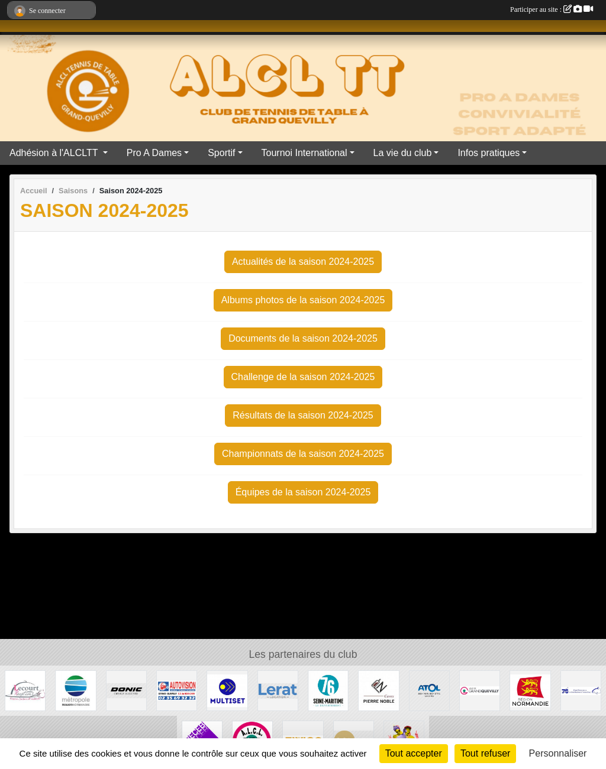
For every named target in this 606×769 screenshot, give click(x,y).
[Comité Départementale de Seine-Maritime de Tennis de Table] (580, 690)
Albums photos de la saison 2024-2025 (303, 300)
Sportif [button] (221, 153)
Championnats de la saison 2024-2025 (303, 454)
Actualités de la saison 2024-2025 (303, 262)
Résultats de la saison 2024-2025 (303, 415)
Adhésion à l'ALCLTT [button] (55, 153)
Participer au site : (551, 9)
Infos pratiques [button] (488, 153)
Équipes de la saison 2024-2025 (303, 492)
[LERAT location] (277, 690)
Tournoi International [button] (304, 153)
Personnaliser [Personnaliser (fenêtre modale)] (558, 753)
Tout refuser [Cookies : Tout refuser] (485, 753)
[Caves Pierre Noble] (378, 690)
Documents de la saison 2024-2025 (303, 338)
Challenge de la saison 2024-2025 (303, 377)
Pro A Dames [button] (154, 153)
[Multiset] (227, 690)
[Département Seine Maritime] (328, 690)
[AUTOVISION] (176, 690)
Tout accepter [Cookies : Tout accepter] (413, 753)
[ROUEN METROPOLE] (75, 690)
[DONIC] (126, 690)
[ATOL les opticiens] (429, 690)
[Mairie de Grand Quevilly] (479, 690)
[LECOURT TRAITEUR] (25, 690)
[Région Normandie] (530, 690)
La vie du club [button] (402, 153)
